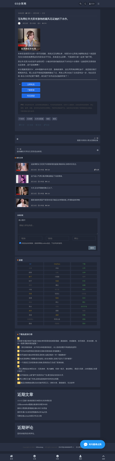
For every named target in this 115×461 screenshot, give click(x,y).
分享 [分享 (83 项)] (83, 270)
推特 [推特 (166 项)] (30, 288)
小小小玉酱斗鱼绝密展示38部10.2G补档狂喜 (34, 403)
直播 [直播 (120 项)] (30, 300)
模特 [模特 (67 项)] (83, 292)
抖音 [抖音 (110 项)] (83, 283)
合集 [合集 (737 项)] (57, 275)
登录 (92, 4)
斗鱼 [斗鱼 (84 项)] (30, 292)
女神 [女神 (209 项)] (83, 275)
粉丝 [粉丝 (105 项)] (83, 300)
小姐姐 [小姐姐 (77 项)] (57, 279)
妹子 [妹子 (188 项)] (30, 279)
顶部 (103, 457)
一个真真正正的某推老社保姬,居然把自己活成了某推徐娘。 (42, 365)
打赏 (22, 125)
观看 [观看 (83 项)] (57, 313)
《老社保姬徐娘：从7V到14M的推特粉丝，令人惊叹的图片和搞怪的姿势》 (49, 350)
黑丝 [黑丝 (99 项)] (83, 326)
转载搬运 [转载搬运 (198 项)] (30, 322)
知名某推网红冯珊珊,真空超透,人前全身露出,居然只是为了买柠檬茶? (46, 361)
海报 (38, 125)
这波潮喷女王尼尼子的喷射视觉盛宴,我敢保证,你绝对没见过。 (54, 166)
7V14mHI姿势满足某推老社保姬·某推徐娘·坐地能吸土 (40, 353)
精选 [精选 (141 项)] (30, 305)
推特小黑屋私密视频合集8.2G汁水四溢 (32, 411)
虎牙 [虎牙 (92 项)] (30, 313)
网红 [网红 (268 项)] (83, 305)
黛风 (54, 119)
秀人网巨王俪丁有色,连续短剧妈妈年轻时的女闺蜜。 (40, 381)
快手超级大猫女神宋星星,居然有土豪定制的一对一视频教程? (43, 357)
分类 (34, 457)
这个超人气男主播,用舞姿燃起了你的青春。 (47, 178)
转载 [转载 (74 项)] (83, 317)
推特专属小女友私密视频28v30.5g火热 (32, 414)
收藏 (30, 125)
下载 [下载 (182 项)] (83, 266)
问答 (57, 457)
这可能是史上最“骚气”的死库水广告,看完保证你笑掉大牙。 (42, 377)
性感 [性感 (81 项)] (57, 283)
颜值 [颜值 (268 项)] (30, 326)
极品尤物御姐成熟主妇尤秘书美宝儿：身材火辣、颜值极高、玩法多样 (48, 385)
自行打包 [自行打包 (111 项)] (84, 309)
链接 (47, 125)
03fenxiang (39, 450)
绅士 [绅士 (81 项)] (57, 305)
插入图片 (22, 222)
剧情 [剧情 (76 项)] (30, 275)
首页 (28, 13)
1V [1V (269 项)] (30, 266)
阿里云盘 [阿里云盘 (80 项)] (57, 322)
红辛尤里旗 (39, 119)
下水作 (21, 119)
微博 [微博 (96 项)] (83, 279)
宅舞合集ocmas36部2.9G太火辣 (29, 418)
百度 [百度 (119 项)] (30, 296)
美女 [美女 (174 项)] (30, 309)
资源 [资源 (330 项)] (30, 317)
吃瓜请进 (31, 96)
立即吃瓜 (31, 84)
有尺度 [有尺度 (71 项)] (57, 292)
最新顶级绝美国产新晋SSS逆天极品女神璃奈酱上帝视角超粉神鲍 (55, 202)
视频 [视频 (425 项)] (83, 313)
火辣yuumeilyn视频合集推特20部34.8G (32, 407)
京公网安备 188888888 (84, 450)
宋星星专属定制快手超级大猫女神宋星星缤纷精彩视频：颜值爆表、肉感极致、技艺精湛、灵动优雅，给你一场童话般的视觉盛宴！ (57, 344)
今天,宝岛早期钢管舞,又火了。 (42, 190)
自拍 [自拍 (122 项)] (57, 309)
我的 (80, 457)
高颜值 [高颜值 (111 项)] (57, 326)
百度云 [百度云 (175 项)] (57, 296)
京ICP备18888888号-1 (66, 450)
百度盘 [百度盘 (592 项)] (84, 296)
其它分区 (36, 13)
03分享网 (20, 3)
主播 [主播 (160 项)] (30, 270)
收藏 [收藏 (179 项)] (83, 288)
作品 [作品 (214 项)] (57, 270)
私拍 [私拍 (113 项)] (57, 300)
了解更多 (31, 90)
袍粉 (48, 119)
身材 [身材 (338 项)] (57, 317)
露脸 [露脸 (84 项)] (83, 322)
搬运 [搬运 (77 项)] (57, 288)
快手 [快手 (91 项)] (30, 283)
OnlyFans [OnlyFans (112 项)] (57, 266)
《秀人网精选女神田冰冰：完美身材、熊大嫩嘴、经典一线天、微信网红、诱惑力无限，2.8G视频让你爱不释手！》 (57, 372)
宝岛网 (29, 119)
